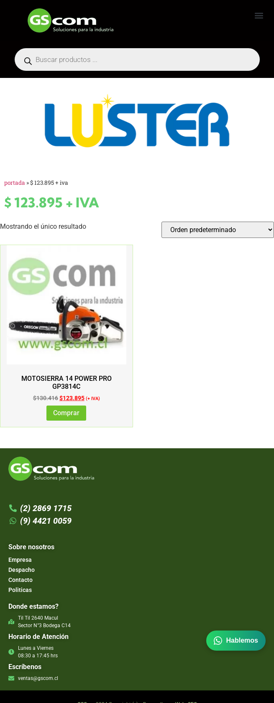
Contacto (20, 579)
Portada (14, 182)
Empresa (20, 559)
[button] (259, 15)
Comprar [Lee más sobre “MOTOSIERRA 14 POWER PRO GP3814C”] (66, 413)
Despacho (21, 569)
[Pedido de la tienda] (217, 230)
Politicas (20, 590)
